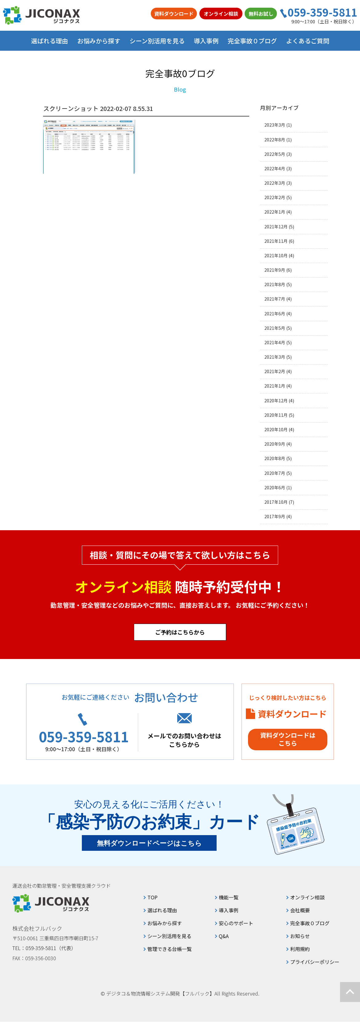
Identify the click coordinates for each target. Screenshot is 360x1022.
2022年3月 (274, 183)
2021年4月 (274, 342)
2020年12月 (276, 401)
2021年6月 (274, 314)
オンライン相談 (221, 13)
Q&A (224, 936)
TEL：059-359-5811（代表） (44, 948)
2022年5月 (274, 154)
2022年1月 (274, 212)
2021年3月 (274, 357)
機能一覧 (228, 897)
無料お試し (261, 13)
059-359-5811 (322, 12)
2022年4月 (274, 169)
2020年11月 (276, 415)
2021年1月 (274, 386)
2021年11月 (276, 241)
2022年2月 (274, 197)
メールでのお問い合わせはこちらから (186, 740)
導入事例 (206, 40)
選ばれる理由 (49, 40)
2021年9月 (274, 270)
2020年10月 (276, 429)
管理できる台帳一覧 (169, 949)
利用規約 (300, 949)
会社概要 (300, 910)
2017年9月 (274, 516)
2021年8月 (274, 284)
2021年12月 (276, 227)
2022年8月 (274, 140)
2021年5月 (274, 328)
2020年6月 (274, 488)
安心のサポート (236, 923)
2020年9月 (274, 444)
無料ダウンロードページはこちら (149, 843)
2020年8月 (274, 458)
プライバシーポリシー (314, 962)
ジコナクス (41, 15)
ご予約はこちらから (180, 632)
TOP (152, 897)
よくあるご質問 (307, 40)
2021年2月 (274, 371)
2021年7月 (274, 299)
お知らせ (300, 936)
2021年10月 (276, 255)
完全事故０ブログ (252, 40)
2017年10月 (276, 502)
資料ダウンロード (174, 13)
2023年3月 (274, 125)
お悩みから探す (164, 923)
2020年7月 (274, 473)
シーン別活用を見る (169, 936)
